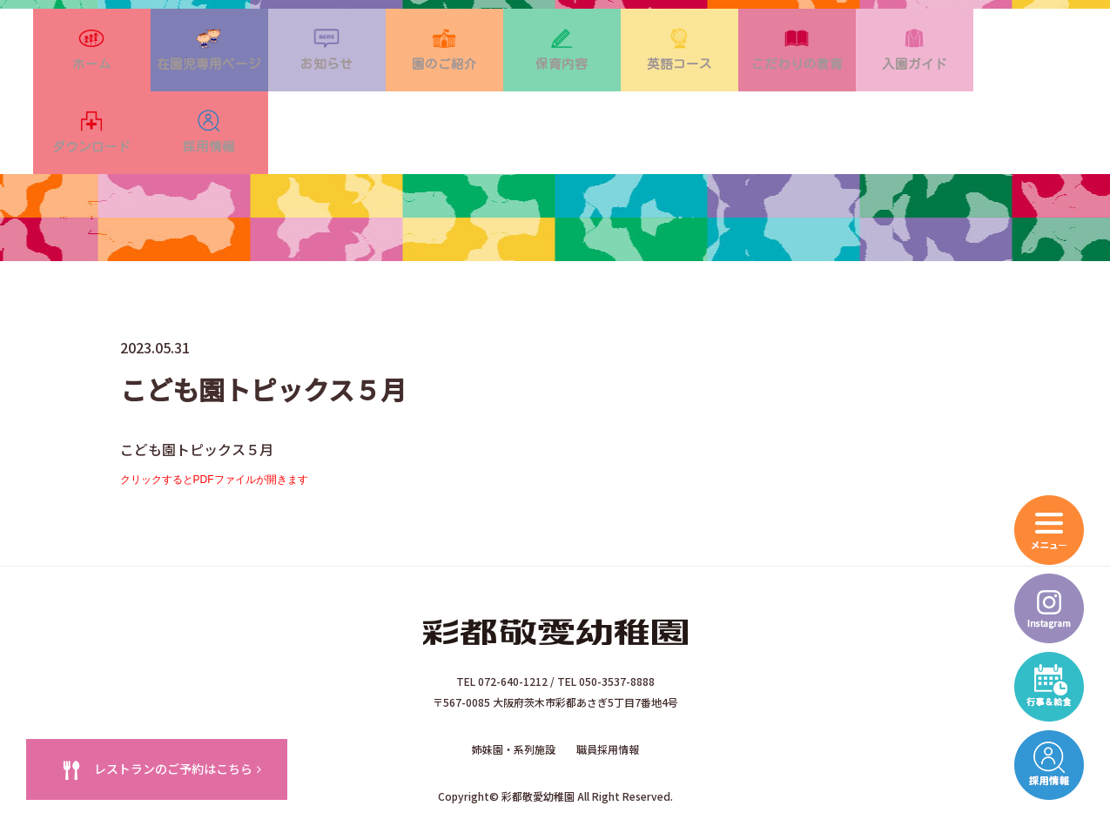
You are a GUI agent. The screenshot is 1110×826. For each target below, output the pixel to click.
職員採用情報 (607, 689)
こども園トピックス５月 (196, 395)
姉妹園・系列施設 (513, 689)
